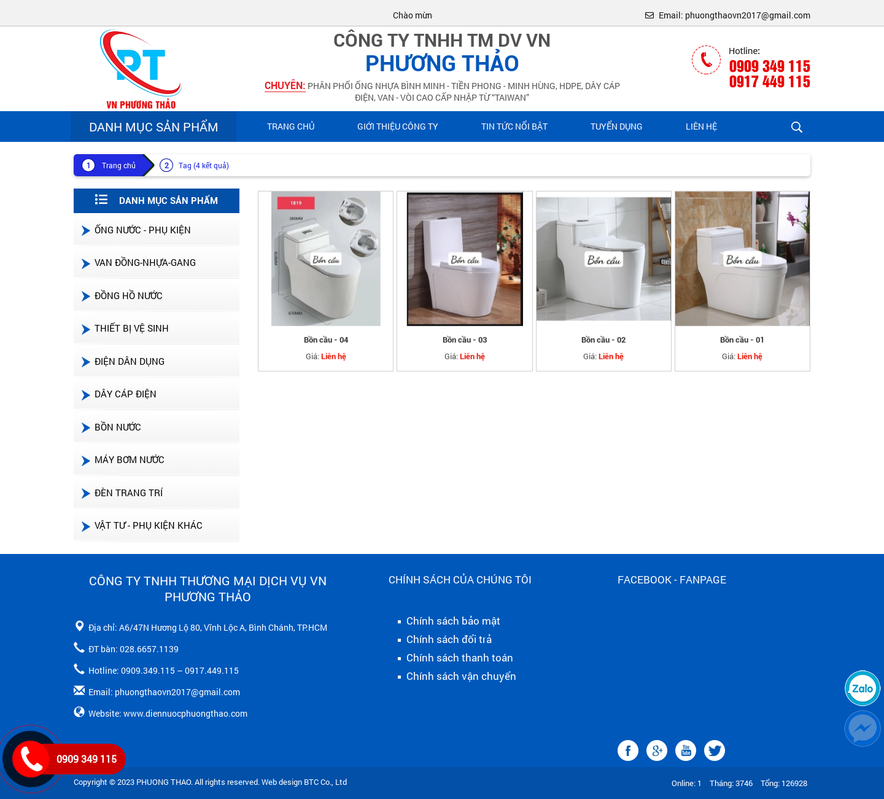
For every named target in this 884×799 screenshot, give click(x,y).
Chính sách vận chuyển (452, 676)
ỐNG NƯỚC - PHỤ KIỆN (135, 230)
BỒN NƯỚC (110, 427)
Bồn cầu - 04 (326, 346)
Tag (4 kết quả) (204, 165)
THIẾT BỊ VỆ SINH (124, 328)
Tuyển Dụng (617, 126)
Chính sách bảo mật (444, 621)
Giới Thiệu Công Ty (397, 126)
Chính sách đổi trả (440, 639)
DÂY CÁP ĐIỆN (118, 394)
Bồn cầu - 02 (603, 346)
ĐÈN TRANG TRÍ (121, 492)
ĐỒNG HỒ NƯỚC (121, 295)
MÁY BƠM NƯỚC (122, 459)
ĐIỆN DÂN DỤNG (122, 361)
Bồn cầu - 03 (465, 346)
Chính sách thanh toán (451, 658)
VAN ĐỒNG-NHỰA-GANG (138, 262)
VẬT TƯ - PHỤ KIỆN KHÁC (141, 525)
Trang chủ (290, 126)
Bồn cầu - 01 (742, 346)
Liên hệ (701, 126)
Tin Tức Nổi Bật (514, 126)
